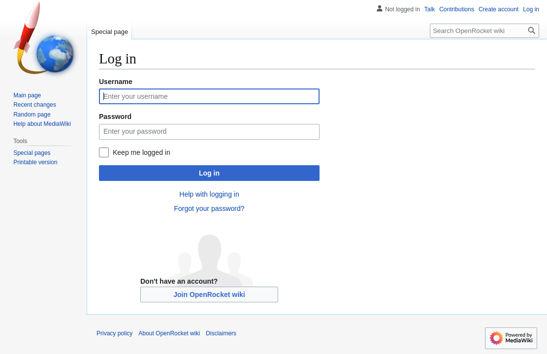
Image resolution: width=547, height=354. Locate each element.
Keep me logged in (141, 152)
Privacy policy (114, 333)
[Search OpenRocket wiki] (484, 31)
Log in (209, 173)
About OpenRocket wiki (169, 333)
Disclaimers (221, 333)
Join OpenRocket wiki (209, 294)
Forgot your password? (209, 208)
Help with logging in (209, 194)
